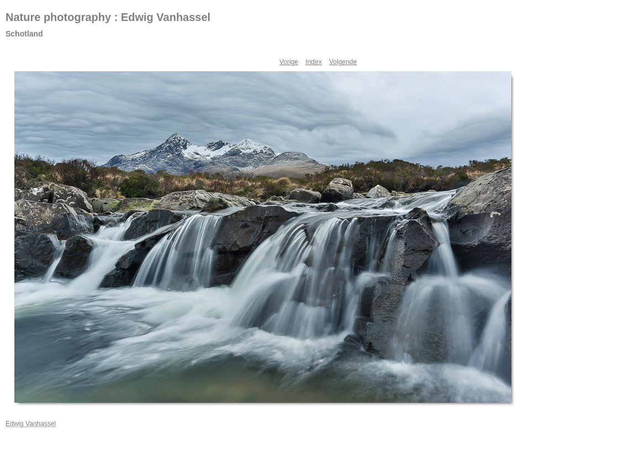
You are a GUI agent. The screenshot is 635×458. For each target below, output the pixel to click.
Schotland (24, 33)
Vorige (288, 62)
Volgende (343, 62)
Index (313, 62)
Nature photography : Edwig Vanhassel (108, 17)
